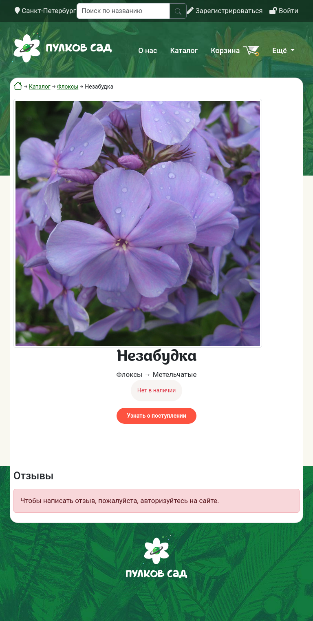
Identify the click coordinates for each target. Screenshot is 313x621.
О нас (147, 50)
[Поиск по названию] (123, 11)
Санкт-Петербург (45, 11)
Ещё (280, 50)
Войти (283, 11)
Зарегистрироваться (224, 11)
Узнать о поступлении (156, 415)
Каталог (184, 50)
